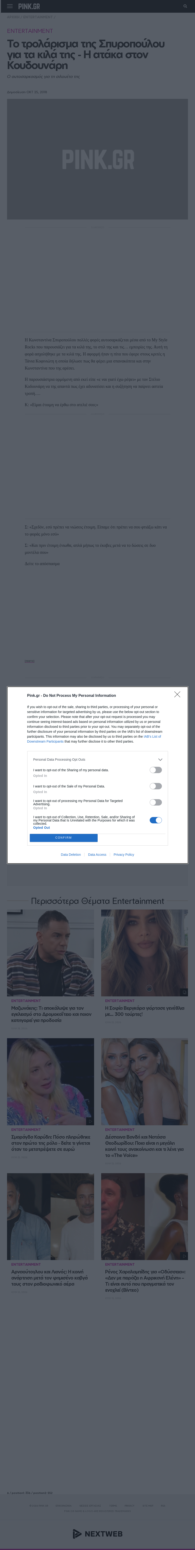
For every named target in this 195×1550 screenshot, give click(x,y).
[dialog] (97, 775)
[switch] (156, 770)
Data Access (97, 854)
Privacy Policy (124, 854)
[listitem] (97, 759)
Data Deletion (71, 854)
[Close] (178, 695)
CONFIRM (64, 838)
